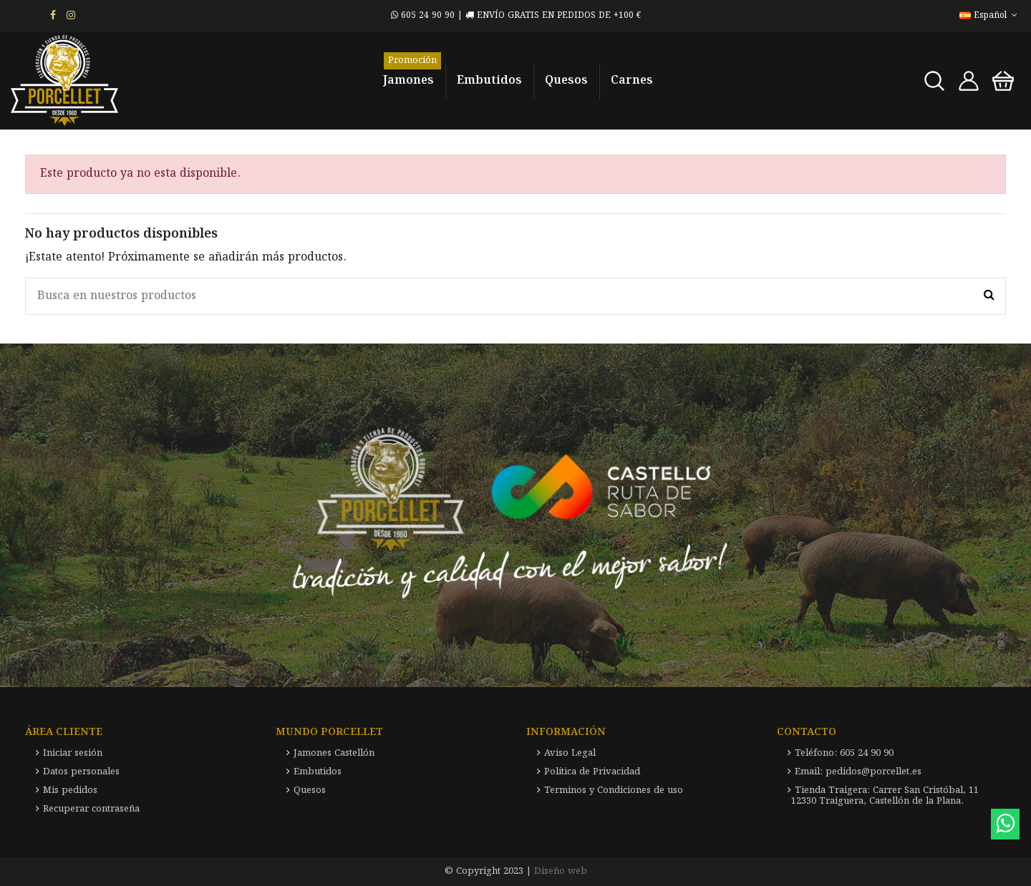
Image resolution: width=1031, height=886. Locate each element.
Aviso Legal (570, 753)
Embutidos (318, 772)
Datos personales (81, 772)
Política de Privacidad (592, 772)
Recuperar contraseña (91, 809)
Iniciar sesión (72, 753)
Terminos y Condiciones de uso (613, 790)
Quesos (310, 790)
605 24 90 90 (423, 15)
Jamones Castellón (334, 753)
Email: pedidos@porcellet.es (858, 772)
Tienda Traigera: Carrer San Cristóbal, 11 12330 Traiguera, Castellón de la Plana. (885, 796)
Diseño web (560, 871)
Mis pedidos (70, 790)
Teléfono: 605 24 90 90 (844, 753)
